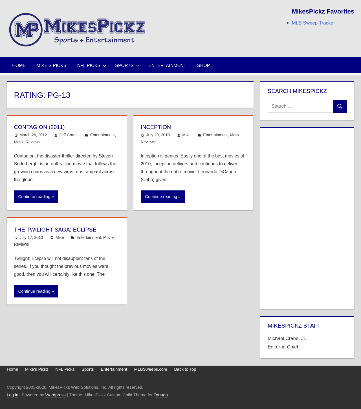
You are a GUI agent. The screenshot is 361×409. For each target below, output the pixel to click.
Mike (186, 135)
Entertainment (167, 65)
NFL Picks (92, 65)
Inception (158, 126)
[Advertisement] (307, 217)
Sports (127, 65)
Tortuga (161, 394)
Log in (12, 394)
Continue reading (34, 196)
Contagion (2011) (42, 126)
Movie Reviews (27, 142)
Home (19, 65)
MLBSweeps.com (150, 369)
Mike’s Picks (52, 65)
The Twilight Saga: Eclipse (60, 229)
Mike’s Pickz (36, 369)
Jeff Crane (69, 135)
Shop (203, 65)
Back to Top (185, 369)
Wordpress (55, 394)
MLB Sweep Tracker (313, 23)
